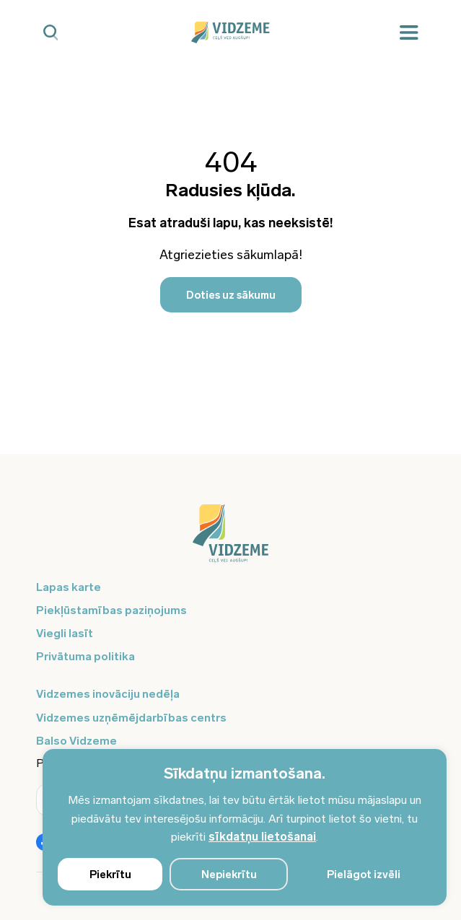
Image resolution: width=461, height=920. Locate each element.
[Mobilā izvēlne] (409, 33)
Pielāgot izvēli (363, 874)
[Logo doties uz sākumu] (231, 540)
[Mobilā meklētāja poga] (51, 33)
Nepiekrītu (229, 874)
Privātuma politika (85, 656)
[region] (244, 827)
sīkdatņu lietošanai (262, 837)
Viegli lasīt (64, 633)
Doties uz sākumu (231, 295)
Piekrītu (110, 874)
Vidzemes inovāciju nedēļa (108, 694)
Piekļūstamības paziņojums (111, 610)
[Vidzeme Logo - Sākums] (231, 32)
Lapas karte (68, 587)
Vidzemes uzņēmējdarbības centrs (131, 717)
